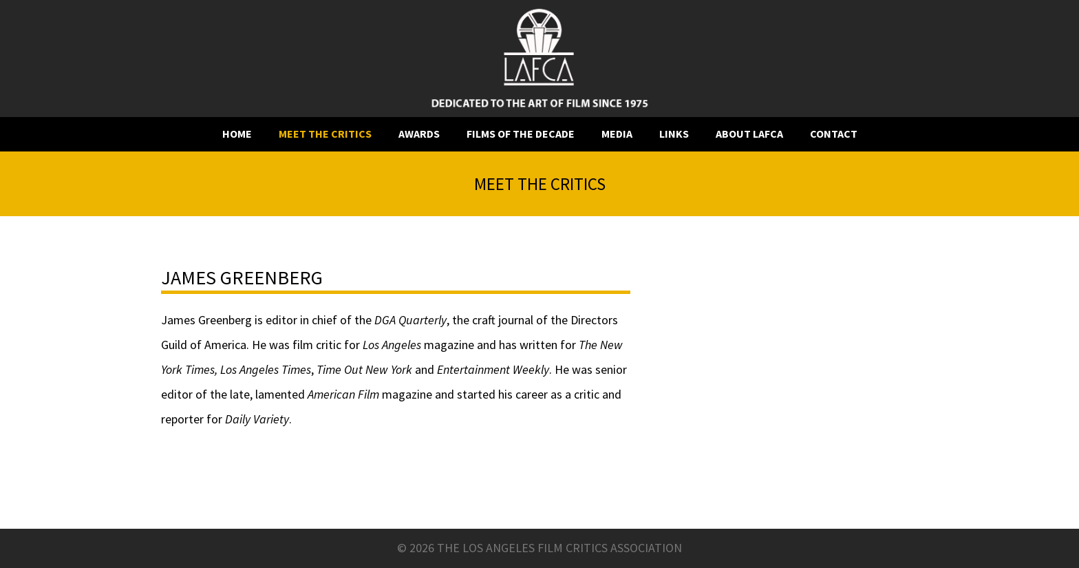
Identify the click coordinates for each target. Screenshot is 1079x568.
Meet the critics (325, 134)
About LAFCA (749, 134)
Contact (833, 134)
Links (674, 134)
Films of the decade (521, 134)
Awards (419, 134)
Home (237, 134)
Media (616, 134)
